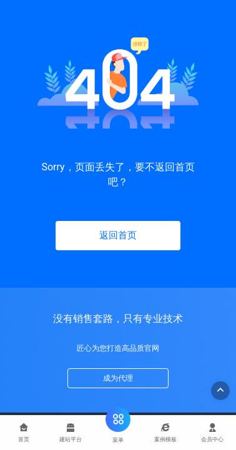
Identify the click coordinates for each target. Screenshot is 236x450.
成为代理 (118, 378)
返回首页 (118, 235)
